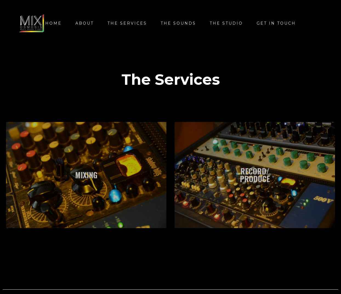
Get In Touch (276, 23)
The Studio (226, 23)
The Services (127, 23)
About (84, 23)
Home (53, 23)
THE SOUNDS (178, 23)
